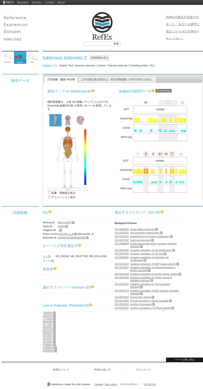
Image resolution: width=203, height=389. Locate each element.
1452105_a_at (66, 234)
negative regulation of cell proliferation (151, 250)
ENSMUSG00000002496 (71, 237)
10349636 (48, 350)
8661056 (47, 321)
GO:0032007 (122, 284)
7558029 (47, 313)
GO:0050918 (122, 304)
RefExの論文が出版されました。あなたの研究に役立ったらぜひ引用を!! (183, 24)
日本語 (17, 39)
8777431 (47, 324)
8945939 (47, 333)
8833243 (47, 330)
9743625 (47, 341)
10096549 (48, 347)
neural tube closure (140, 297)
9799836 (47, 344)
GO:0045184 (122, 236)
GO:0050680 (122, 257)
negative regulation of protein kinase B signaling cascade (151, 279)
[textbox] (98, 43)
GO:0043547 (122, 308)
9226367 (47, 338)
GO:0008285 (122, 250)
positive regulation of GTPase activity (150, 308)
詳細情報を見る (99, 57)
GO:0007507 (122, 240)
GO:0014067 (122, 267)
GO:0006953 (122, 229)
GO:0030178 (122, 290)
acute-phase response (142, 229)
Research (23, 2)
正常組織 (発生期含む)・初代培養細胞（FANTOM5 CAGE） (117, 79)
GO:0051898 (122, 277)
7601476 (47, 315)
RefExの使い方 (102, 369)
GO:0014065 (122, 300)
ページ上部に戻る (184, 359)
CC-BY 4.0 (150, 384)
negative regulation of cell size (146, 253)
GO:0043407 (122, 264)
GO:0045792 (122, 253)
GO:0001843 (122, 297)
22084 (61, 226)
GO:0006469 (122, 274)
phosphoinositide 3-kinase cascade (149, 300)
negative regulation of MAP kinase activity (153, 264)
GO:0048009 (122, 243)
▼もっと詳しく (174, 38)
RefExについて (61, 369)
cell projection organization (144, 232)
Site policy (111, 384)
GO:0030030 (122, 232)
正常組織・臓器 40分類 (61, 79)
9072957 (47, 336)
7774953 (47, 318)
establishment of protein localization (149, 236)
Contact (49, 2)
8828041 (47, 327)
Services (37, 2)
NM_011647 (64, 222)
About (61, 2)
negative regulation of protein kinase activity (154, 274)
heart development (140, 240)
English (8, 39)
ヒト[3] (47, 256)
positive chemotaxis (141, 304)
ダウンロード (143, 369)
